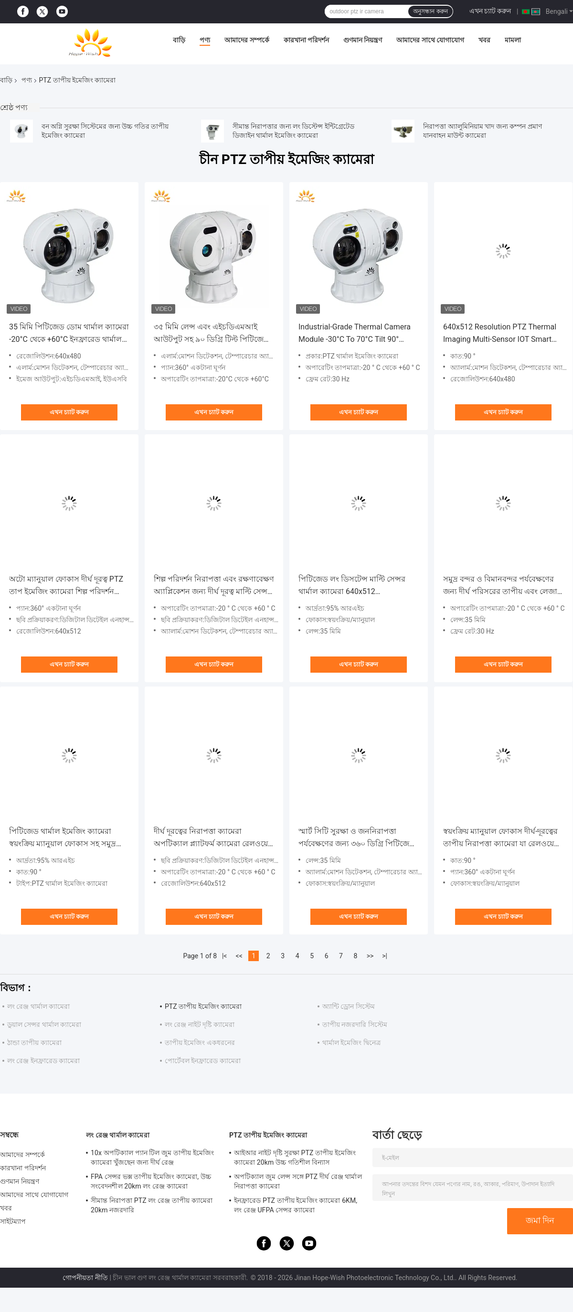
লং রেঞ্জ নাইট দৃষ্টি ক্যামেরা (199, 1024)
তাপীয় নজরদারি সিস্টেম (354, 1024)
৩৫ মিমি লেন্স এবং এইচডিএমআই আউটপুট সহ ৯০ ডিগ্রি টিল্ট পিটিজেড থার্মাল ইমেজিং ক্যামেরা (211, 334)
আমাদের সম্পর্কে (246, 40)
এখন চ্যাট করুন (490, 11)
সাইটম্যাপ (13, 1221)
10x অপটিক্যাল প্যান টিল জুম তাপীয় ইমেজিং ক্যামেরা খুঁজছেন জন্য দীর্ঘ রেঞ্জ (152, 1157)
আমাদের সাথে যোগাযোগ (430, 40)
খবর (484, 40)
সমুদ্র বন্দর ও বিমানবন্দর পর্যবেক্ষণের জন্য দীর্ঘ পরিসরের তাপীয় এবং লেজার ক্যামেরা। (502, 586)
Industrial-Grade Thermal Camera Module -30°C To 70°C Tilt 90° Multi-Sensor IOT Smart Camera (354, 334)
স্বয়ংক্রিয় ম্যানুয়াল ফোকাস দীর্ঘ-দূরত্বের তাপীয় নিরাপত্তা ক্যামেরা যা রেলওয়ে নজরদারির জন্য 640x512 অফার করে (501, 838)
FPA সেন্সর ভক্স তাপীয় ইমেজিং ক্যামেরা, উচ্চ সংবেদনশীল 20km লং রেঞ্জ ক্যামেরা (151, 1181)
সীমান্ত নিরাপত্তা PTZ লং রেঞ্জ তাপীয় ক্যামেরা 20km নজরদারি (151, 1205)
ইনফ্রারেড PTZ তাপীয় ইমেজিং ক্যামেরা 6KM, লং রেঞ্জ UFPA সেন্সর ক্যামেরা (295, 1205)
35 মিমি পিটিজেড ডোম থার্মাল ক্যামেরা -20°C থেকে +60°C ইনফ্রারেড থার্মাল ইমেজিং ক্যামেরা (69, 334)
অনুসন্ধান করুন (430, 11)
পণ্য (205, 40)
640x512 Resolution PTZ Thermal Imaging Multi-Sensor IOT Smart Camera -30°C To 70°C (499, 334)
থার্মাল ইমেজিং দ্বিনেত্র (351, 1042)
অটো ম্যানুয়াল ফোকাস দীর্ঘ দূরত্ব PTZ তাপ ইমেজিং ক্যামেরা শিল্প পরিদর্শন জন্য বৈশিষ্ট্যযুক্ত (66, 586)
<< (239, 956)
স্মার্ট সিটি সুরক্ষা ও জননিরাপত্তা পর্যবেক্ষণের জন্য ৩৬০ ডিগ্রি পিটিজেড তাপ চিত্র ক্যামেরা (356, 838)
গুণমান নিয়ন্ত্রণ (362, 40)
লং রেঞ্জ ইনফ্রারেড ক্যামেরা (43, 1061)
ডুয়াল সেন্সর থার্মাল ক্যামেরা (44, 1024)
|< (224, 956)
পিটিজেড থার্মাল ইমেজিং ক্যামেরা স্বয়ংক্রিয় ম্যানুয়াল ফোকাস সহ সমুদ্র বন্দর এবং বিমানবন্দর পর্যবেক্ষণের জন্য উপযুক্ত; (68, 838)
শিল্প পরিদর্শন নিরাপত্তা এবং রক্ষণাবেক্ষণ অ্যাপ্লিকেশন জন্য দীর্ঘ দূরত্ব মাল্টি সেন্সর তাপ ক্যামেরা (214, 586)
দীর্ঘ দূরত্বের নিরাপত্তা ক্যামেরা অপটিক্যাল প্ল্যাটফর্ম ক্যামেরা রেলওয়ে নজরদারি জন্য (211, 838)
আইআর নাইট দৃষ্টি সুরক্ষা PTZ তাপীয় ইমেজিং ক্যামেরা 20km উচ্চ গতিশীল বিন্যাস (295, 1157)
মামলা (513, 40)
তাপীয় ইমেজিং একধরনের (200, 1042)
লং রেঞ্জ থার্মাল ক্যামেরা (38, 1006)
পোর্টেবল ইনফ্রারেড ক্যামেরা (203, 1061)
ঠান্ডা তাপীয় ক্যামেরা (34, 1042)
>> (370, 956)
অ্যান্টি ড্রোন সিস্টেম (348, 1006)
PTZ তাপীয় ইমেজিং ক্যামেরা (203, 1006)
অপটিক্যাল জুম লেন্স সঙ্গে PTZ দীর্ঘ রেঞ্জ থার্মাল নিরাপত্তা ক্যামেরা (298, 1181)
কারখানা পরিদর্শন (306, 40)
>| (384, 956)
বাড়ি (179, 40)
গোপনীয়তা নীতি (85, 1277)
